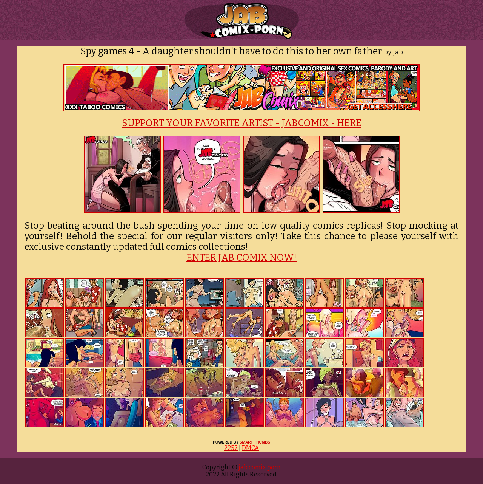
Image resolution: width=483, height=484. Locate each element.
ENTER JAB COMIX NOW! (241, 257)
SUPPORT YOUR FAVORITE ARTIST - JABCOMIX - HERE (241, 123)
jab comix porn (259, 467)
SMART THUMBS (255, 442)
